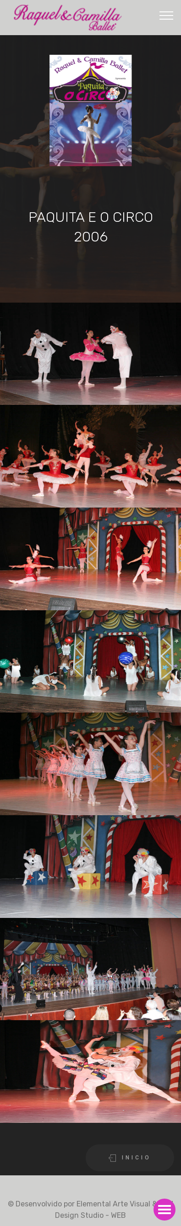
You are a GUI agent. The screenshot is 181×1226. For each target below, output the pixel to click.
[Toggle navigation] (166, 15)
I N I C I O (130, 1164)
